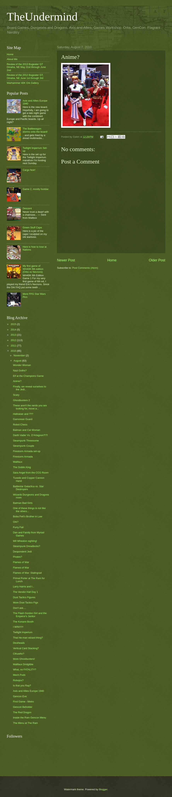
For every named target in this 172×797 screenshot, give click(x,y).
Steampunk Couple (23, 445)
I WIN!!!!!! (18, 626)
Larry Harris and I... (23, 586)
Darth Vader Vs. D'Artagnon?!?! (30, 435)
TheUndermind (42, 16)
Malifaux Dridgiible (23, 664)
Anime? (17, 381)
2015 (14, 324)
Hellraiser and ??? (23, 413)
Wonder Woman (22, 365)
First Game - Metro (23, 701)
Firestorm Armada (23, 456)
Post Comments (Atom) (85, 267)
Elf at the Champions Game (28, 375)
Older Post (157, 260)
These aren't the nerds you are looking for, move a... (30, 407)
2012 (14, 340)
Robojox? (18, 680)
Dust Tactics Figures (24, 597)
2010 (14, 350)
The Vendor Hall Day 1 (25, 591)
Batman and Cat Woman (26, 430)
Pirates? (17, 556)
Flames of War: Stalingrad (27, 572)
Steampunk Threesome (26, 440)
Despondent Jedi (22, 551)
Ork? (15, 521)
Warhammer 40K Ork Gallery (23, 82)
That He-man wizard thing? (28, 637)
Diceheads (19, 642)
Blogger (103, 789)
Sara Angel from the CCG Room (31, 472)
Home (112, 260)
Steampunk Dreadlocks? (26, 546)
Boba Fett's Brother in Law (27, 516)
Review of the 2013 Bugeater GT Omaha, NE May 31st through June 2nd (26, 67)
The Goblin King (22, 467)
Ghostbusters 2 (21, 400)
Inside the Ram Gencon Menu (29, 717)
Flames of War (21, 562)
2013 (14, 334)
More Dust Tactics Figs (25, 602)
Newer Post (66, 260)
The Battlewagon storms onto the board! (35, 130)
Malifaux (17, 461)
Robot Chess (20, 424)
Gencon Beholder (22, 707)
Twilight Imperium (22, 632)
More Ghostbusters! (24, 658)
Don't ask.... (19, 607)
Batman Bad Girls (22, 502)
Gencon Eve (20, 696)
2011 (14, 345)
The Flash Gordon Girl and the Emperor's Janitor (30, 614)
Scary (16, 394)
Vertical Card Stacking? (26, 648)
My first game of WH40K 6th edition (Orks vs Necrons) (33, 268)
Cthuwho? (18, 653)
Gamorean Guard (22, 419)
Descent (27, 208)
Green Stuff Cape (32, 227)
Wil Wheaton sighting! (25, 541)
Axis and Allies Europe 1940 (28, 690)
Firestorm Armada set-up (26, 451)
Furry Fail (18, 527)
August (18, 360)
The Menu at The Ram (25, 723)
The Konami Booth (23, 621)
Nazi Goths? (20, 370)
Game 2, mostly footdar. (36, 189)
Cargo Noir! (29, 170)
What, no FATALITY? (24, 669)
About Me (12, 59)
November (20, 355)
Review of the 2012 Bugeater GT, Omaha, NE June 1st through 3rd (25, 76)
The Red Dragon (22, 712)
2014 (14, 329)
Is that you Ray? (22, 685)
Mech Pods (19, 674)
